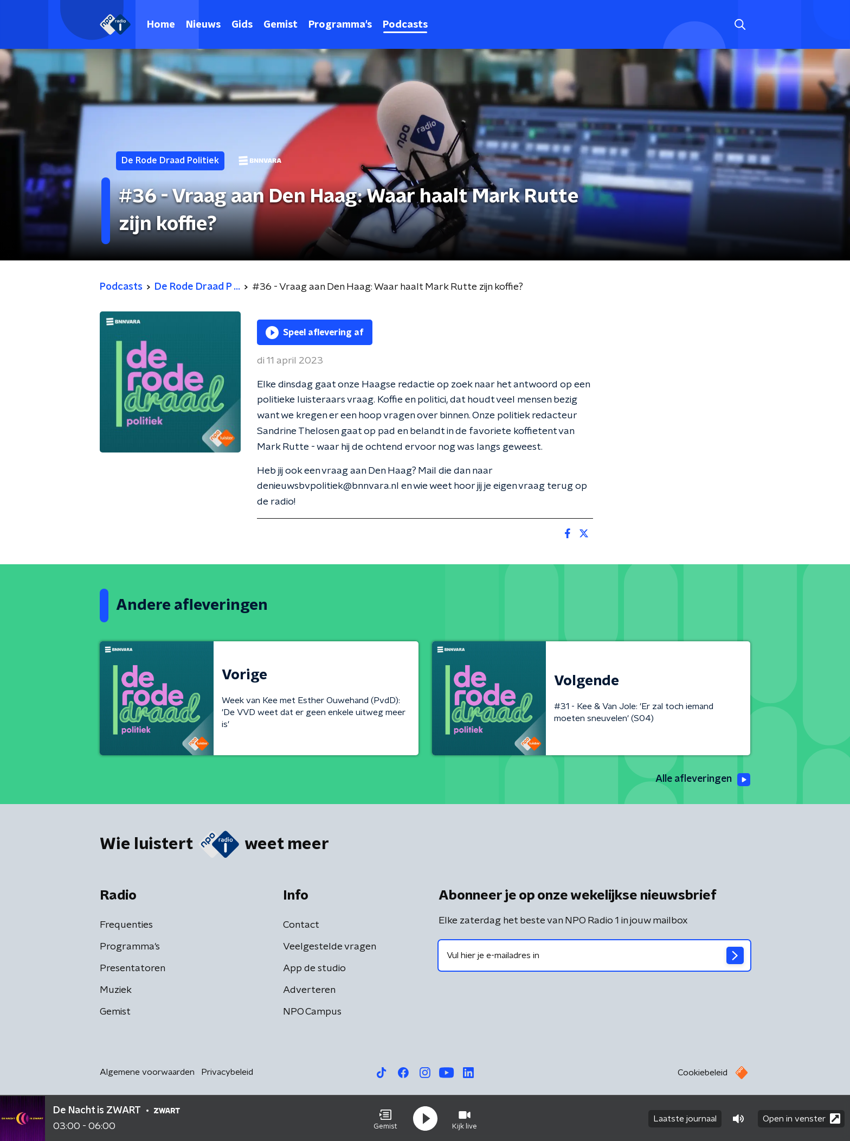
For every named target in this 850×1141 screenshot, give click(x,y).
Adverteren (309, 990)
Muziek (116, 990)
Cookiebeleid (702, 1072)
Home (161, 25)
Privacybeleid (227, 1072)
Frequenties (126, 925)
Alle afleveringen (701, 779)
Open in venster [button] (801, 1118)
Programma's (340, 25)
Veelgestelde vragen (329, 947)
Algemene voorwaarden (147, 1072)
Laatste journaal (685, 1118)
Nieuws (203, 25)
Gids (242, 25)
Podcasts (405, 25)
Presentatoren (132, 968)
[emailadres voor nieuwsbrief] (594, 955)
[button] (385, 1118)
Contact (301, 925)
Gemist (280, 25)
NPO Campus (312, 1012)
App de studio (314, 968)
